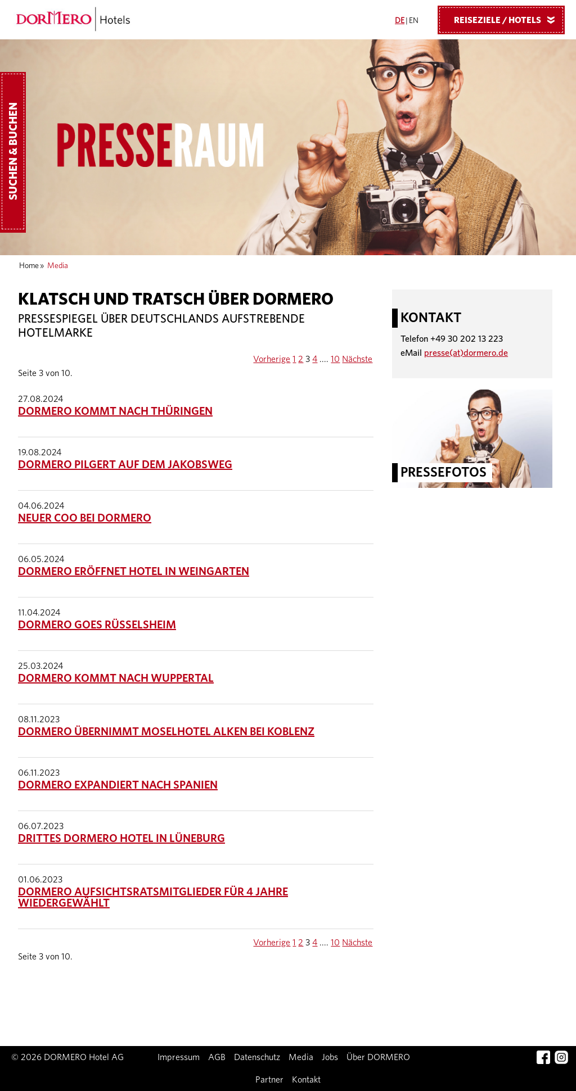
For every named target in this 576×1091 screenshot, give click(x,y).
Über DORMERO (378, 1057)
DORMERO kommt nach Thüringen (115, 411)
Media (301, 1057)
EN (413, 21)
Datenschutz (257, 1057)
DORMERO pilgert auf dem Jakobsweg (125, 464)
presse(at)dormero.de (466, 352)
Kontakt (306, 1079)
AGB (217, 1057)
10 (335, 359)
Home (29, 266)
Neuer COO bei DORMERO (84, 518)
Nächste (357, 359)
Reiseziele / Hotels (508, 19)
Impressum (179, 1057)
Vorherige (271, 359)
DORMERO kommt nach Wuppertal (116, 678)
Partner (269, 1079)
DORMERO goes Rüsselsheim (97, 625)
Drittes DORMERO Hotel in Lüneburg (121, 838)
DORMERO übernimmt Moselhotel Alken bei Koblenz (166, 731)
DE (399, 21)
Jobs (330, 1057)
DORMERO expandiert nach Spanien (118, 785)
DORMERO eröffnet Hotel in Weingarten (133, 571)
